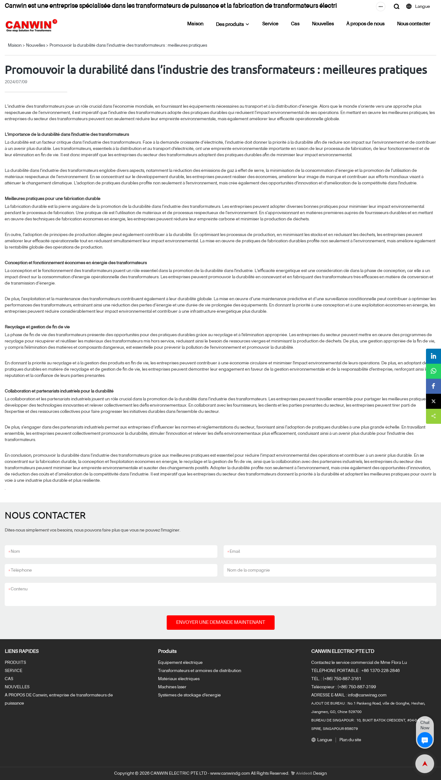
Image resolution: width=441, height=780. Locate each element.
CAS (9, 679)
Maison (195, 24)
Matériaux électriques (179, 679)
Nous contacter (413, 24)
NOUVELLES (17, 687)
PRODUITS (15, 662)
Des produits (230, 24)
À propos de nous (365, 24)
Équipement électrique (180, 662)
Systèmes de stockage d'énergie (189, 695)
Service (270, 24)
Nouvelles (323, 24)
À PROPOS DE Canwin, (26, 695)
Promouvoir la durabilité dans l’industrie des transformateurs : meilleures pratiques (128, 45)
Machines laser (172, 687)
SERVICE (13, 671)
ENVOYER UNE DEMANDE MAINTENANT (220, 622)
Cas (295, 24)
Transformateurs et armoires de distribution (199, 671)
